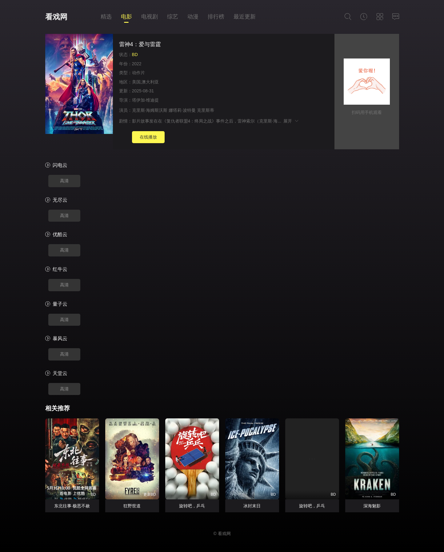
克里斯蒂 (205, 110)
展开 (291, 121)
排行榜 (216, 17)
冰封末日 (252, 505)
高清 (64, 180)
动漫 (192, 17)
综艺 (172, 17)
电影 (126, 17)
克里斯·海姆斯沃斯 (150, 110)
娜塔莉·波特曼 (182, 110)
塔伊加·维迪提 (145, 100)
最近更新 (245, 17)
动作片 (138, 72)
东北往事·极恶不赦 (72, 505)
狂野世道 (132, 505)
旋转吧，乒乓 (192, 505)
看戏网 (56, 17)
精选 (106, 17)
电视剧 (149, 17)
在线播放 (148, 137)
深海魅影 (372, 505)
